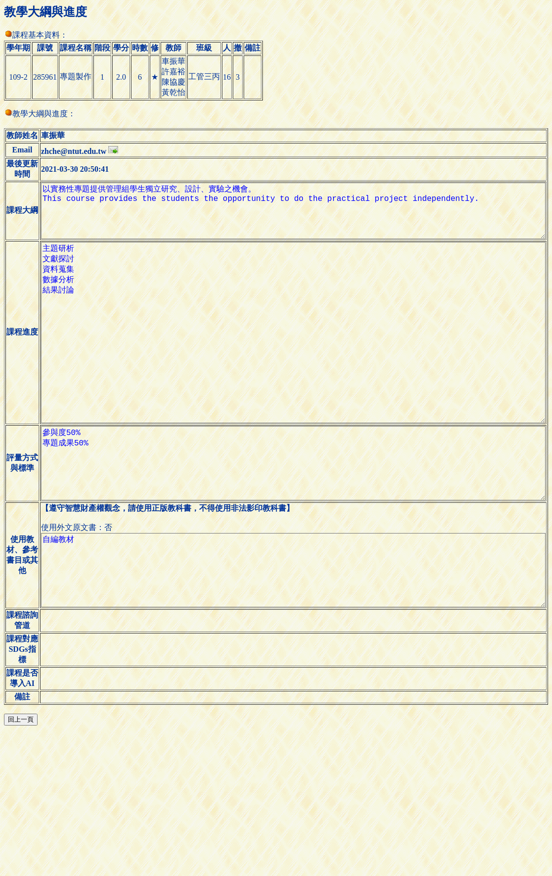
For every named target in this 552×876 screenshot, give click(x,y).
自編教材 (290, 666)
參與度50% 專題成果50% (290, 543)
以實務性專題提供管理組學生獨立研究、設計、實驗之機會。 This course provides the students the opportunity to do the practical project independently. (290, 237)
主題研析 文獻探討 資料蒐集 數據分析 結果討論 (290, 385)
